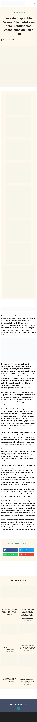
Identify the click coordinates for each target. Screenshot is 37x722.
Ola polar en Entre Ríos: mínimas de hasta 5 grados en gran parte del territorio (27, 647)
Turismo (23, 12)
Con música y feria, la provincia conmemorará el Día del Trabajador (9, 680)
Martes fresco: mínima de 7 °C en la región (9, 648)
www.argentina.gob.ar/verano (11, 318)
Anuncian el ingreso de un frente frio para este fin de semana (27, 681)
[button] (35, 3)
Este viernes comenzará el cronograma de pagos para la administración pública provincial (9, 612)
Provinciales (15, 12)
